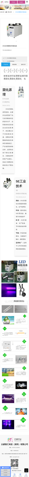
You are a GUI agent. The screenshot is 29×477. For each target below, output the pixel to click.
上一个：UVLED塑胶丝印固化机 (9, 58)
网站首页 (10, 12)
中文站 (13, 2)
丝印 (12, 76)
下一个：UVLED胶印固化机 (8, 61)
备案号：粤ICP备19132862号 (14, 470)
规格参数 (14, 64)
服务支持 (23, 64)
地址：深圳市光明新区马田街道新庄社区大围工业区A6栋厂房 (14, 453)
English (21, 2)
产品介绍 (5, 64)
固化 (7, 79)
